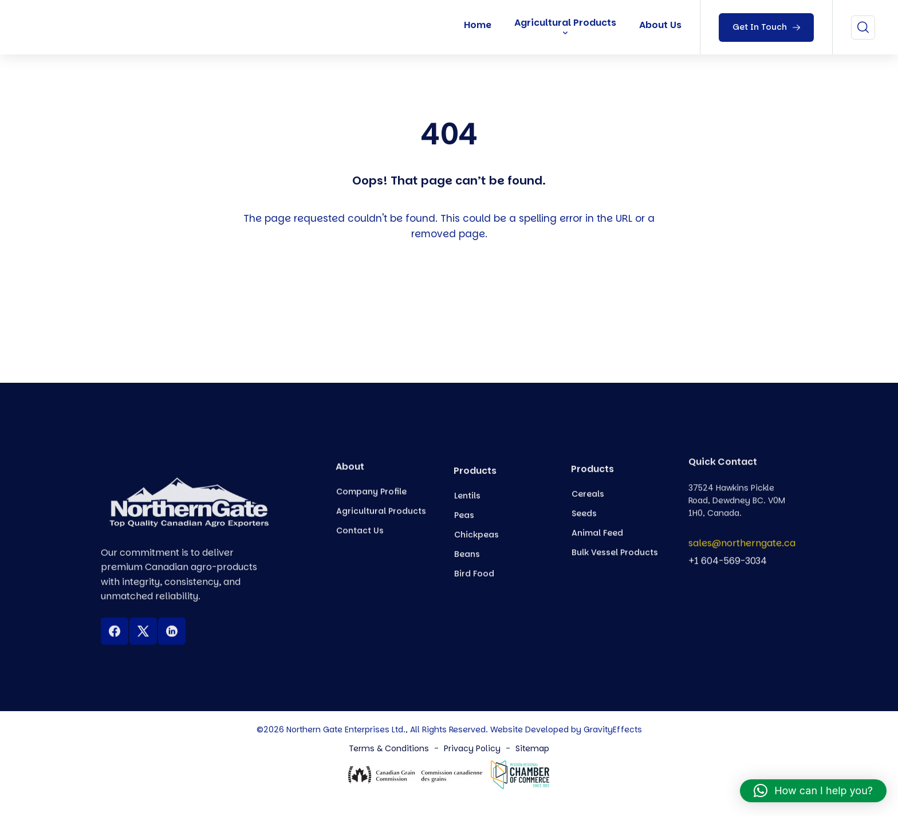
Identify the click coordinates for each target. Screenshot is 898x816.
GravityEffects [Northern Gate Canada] (613, 729)
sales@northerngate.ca (741, 550)
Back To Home (452, 300)
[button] (813, 790)
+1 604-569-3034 (727, 567)
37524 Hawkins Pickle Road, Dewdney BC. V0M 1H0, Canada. (736, 518)
